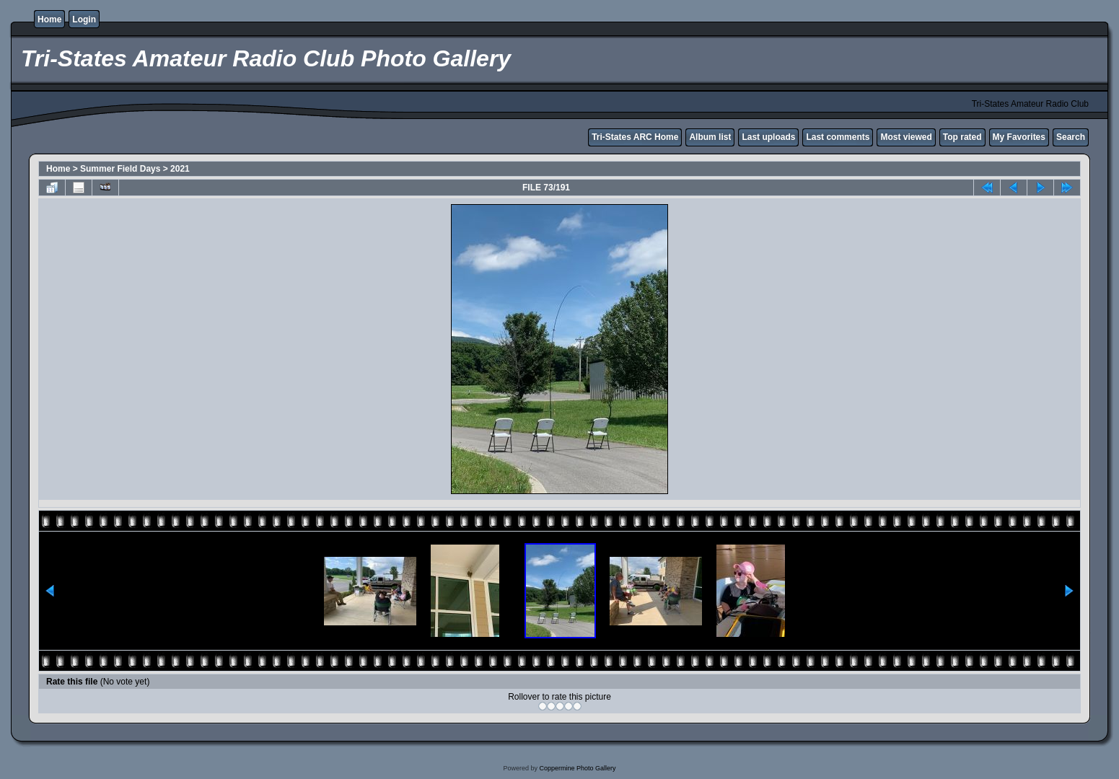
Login (84, 19)
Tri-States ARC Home (635, 137)
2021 (180, 169)
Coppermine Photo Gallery (577, 768)
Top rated (962, 137)
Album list (710, 137)
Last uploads (768, 137)
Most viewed (905, 137)
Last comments (837, 137)
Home (49, 19)
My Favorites (1019, 137)
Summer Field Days (120, 169)
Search (1070, 137)
